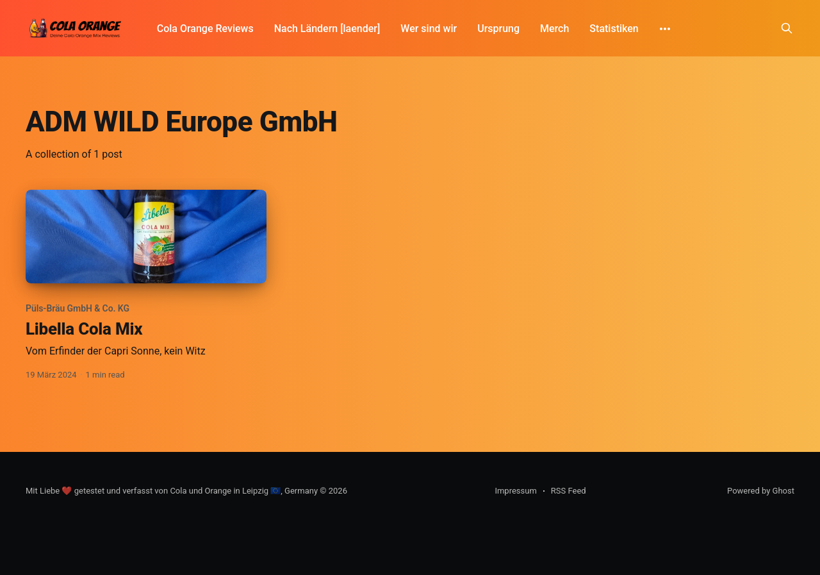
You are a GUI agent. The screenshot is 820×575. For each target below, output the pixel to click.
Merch (554, 28)
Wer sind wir (428, 28)
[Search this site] (786, 28)
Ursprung (498, 28)
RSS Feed (568, 491)
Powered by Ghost (760, 491)
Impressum (515, 491)
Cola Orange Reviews (205, 28)
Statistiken (613, 28)
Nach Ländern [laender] (327, 28)
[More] (665, 28)
